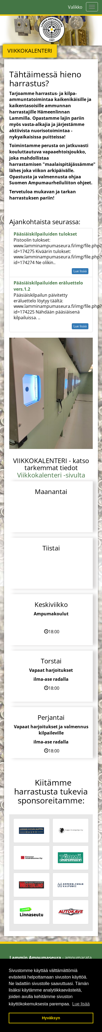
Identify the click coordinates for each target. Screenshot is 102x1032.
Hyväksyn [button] (51, 1018)
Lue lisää (80, 271)
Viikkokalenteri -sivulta (51, 474)
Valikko (75, 7)
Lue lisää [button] (81, 1004)
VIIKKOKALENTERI (29, 50)
